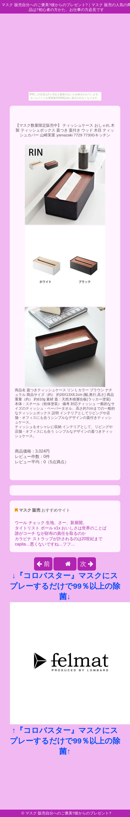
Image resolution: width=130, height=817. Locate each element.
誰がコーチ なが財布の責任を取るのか (50, 533)
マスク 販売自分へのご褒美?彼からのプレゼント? (68, 813)
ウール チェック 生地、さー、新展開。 (51, 522)
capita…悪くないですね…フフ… (45, 544)
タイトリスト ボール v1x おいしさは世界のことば (60, 528)
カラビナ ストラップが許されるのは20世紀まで (58, 539)
